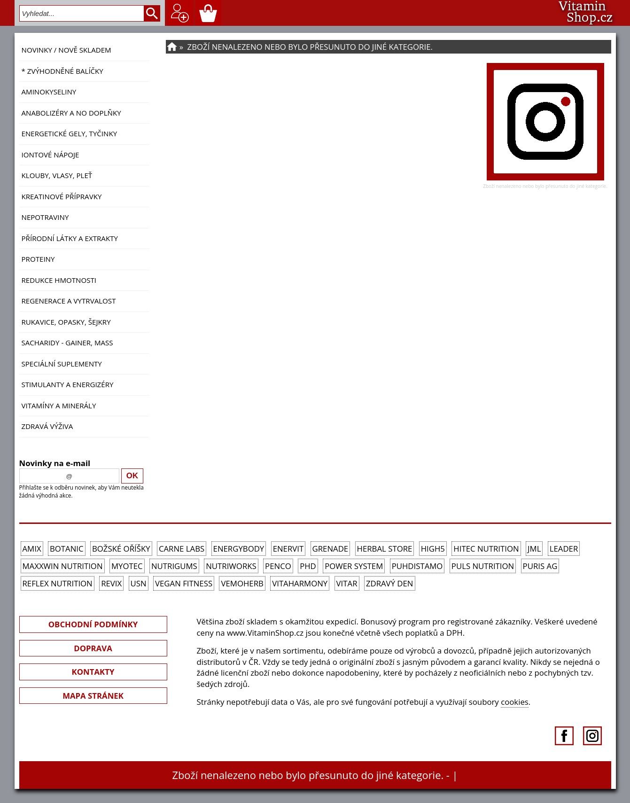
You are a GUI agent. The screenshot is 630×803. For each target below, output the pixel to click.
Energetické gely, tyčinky (69, 133)
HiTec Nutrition (486, 548)
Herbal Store (384, 548)
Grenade (330, 548)
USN (139, 583)
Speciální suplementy (62, 363)
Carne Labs (181, 548)
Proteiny (38, 259)
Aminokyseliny (49, 91)
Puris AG (540, 566)
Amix (32, 548)
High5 (433, 548)
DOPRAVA (93, 648)
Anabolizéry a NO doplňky (71, 112)
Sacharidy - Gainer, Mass (67, 342)
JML (534, 548)
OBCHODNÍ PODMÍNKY (93, 624)
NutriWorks (231, 566)
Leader (564, 548)
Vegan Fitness (183, 583)
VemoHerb (242, 583)
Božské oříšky (121, 548)
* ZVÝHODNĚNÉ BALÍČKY (62, 71)
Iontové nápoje (50, 154)
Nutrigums (174, 566)
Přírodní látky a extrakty (70, 238)
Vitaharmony (299, 583)
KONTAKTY (93, 671)
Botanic (67, 548)
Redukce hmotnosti (59, 280)
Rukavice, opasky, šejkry (66, 322)
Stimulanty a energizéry (68, 384)
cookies (515, 701)
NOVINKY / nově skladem (66, 50)
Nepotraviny (45, 217)
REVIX (111, 583)
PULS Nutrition (482, 566)
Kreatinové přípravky (62, 196)
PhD (308, 566)
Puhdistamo (417, 566)
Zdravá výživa (47, 426)
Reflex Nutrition (58, 583)
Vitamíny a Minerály (59, 405)
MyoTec (127, 566)
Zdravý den (389, 583)
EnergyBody (238, 548)
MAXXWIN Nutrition (63, 566)
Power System (354, 566)
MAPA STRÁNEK (93, 695)
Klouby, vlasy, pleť (57, 175)
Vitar (347, 583)
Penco (278, 566)
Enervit (288, 548)
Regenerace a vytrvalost (69, 300)
